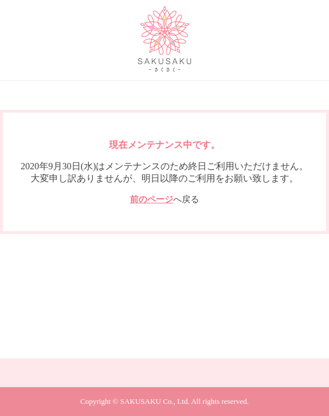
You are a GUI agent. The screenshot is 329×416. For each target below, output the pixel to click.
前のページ (151, 199)
